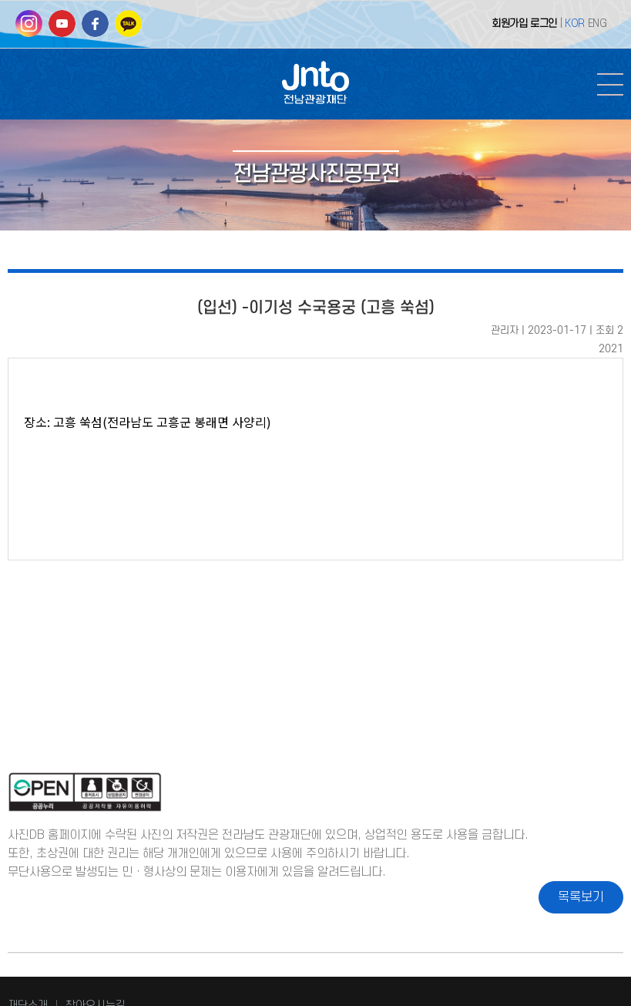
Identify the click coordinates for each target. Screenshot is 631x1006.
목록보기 (581, 897)
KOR (575, 23)
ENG (597, 23)
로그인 (543, 23)
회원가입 (509, 23)
